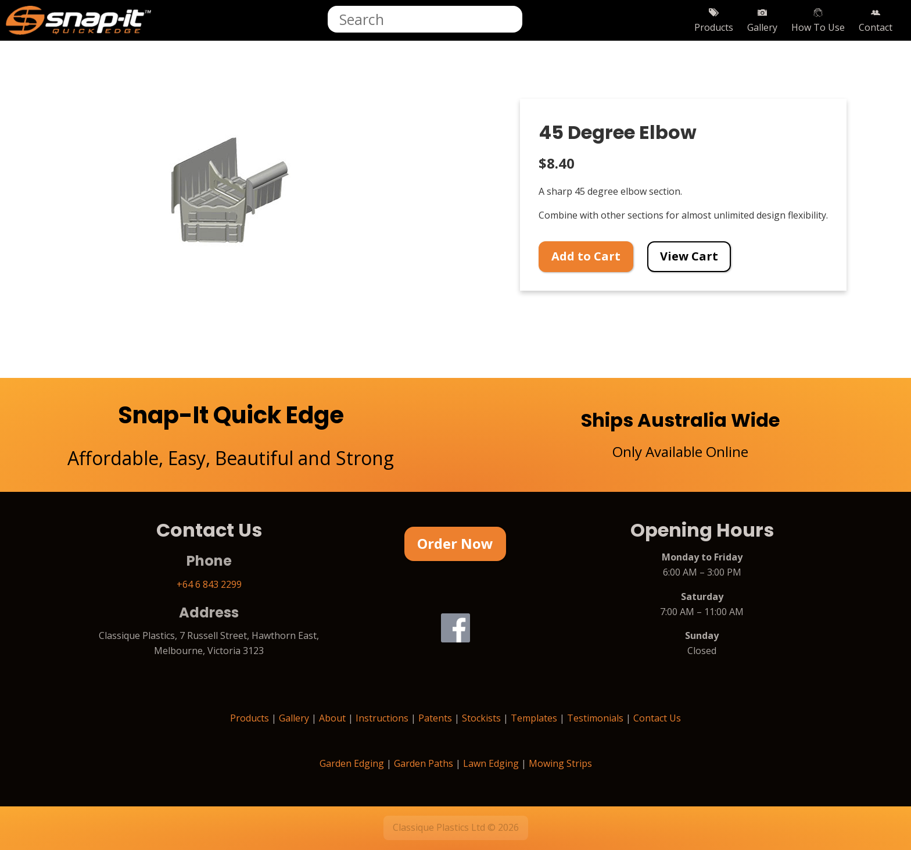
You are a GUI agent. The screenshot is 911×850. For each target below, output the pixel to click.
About (332, 718)
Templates (534, 718)
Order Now (455, 543)
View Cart (689, 256)
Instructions (382, 718)
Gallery (762, 21)
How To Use (818, 21)
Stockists (481, 718)
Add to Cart (586, 256)
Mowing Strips (560, 763)
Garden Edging (352, 763)
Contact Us (657, 718)
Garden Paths (423, 763)
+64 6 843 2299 (209, 584)
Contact (875, 21)
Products (713, 21)
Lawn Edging (491, 763)
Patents (435, 718)
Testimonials (595, 718)
